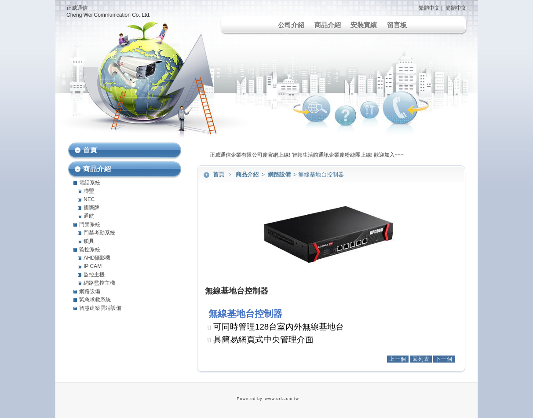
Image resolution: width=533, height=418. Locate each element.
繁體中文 (429, 8)
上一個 (397, 359)
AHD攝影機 (97, 258)
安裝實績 (363, 25)
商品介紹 (327, 25)
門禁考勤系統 (99, 233)
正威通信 (77, 8)
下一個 (444, 359)
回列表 (421, 359)
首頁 (218, 174)
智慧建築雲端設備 (100, 308)
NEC (89, 199)
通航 (89, 216)
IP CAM (93, 266)
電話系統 (89, 183)
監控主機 (94, 274)
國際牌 (91, 208)
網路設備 (280, 174)
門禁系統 (89, 224)
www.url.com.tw (282, 398)
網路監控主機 (99, 283)
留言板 (397, 25)
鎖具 (89, 241)
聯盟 (89, 191)
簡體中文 (456, 8)
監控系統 (89, 249)
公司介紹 (291, 25)
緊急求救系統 (95, 300)
